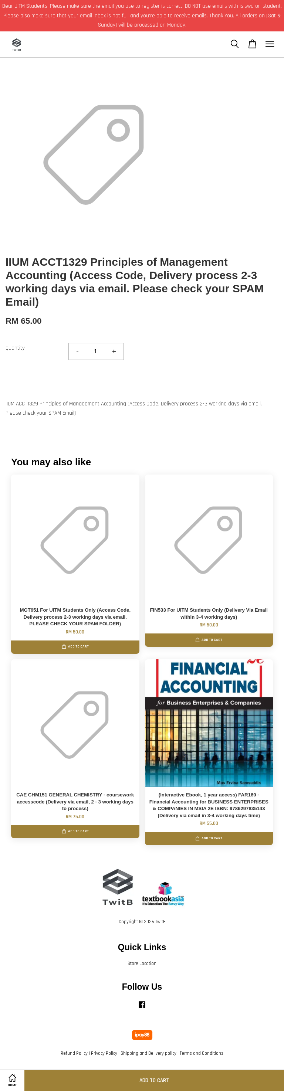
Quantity (15, 347)
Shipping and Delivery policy (148, 1053)
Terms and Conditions (201, 1053)
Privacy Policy (104, 1053)
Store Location (142, 963)
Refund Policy (74, 1053)
